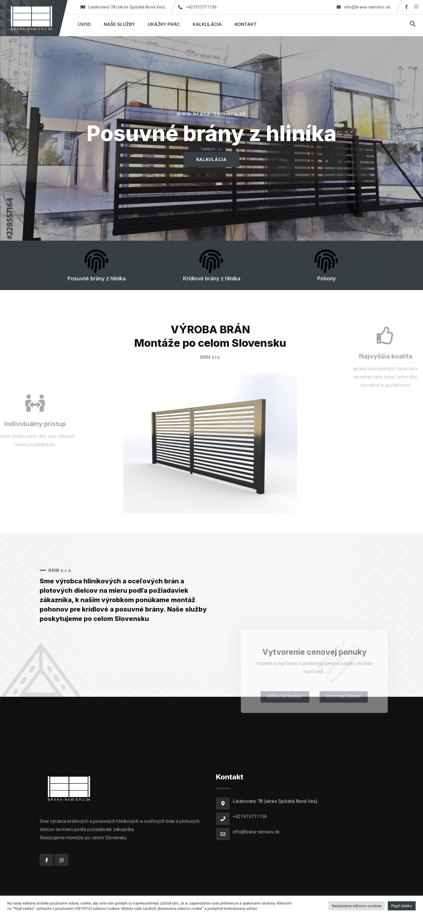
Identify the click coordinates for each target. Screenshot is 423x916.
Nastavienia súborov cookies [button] (356, 906)
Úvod (84, 24)
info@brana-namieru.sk (366, 7)
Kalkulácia (207, 24)
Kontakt (246, 24)
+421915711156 (201, 7)
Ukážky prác (164, 24)
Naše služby (119, 24)
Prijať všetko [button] (401, 906)
